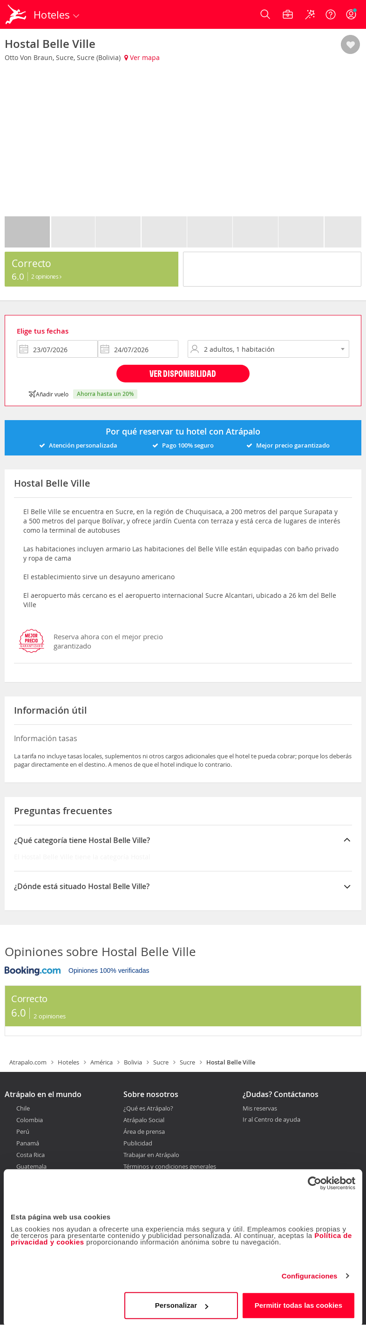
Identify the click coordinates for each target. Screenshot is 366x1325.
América (101, 1062)
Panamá (27, 1143)
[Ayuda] (330, 14)
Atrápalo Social (143, 1120)
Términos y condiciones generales (169, 1166)
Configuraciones (310, 1274)
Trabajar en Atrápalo (151, 1155)
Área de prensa (144, 1131)
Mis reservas (260, 1108)
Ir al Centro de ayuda (271, 1120)
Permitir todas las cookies (299, 1304)
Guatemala (31, 1166)
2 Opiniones (46, 276)
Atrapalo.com (28, 1062)
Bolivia (133, 1062)
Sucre (161, 1062)
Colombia (29, 1120)
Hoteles (68, 1062)
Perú (22, 1131)
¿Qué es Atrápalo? (148, 1108)
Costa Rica (30, 1155)
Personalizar (181, 1304)
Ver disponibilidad (182, 373)
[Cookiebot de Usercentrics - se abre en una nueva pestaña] (314, 1182)
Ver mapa (142, 57)
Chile (23, 1108)
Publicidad (137, 1143)
